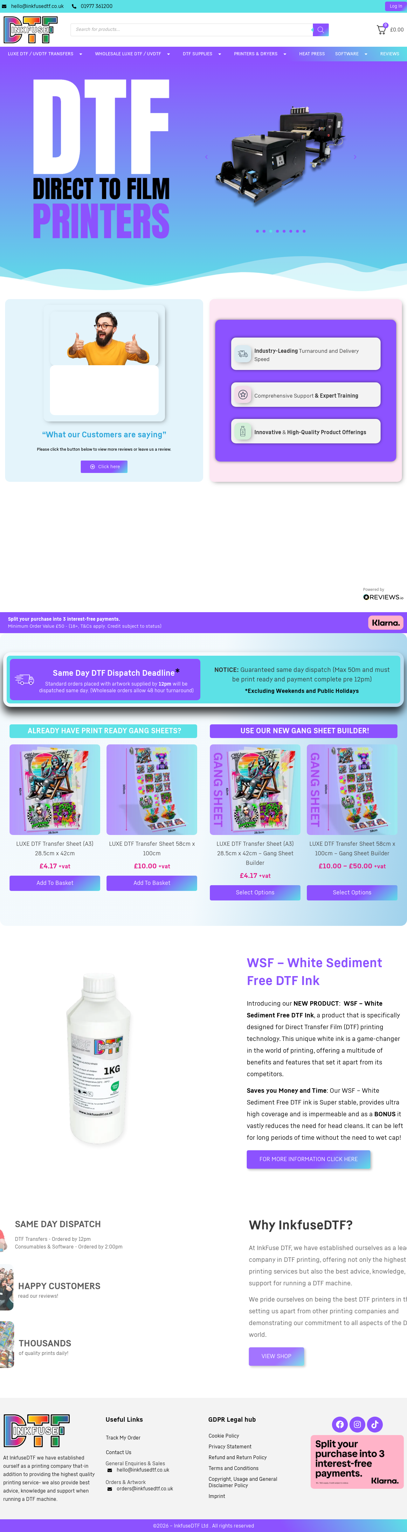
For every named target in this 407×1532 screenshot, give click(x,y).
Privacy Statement (230, 1446)
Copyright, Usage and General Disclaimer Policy (243, 1482)
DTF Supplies (203, 54)
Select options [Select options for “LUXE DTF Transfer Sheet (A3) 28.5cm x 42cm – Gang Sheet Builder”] (255, 893)
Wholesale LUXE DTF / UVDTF (134, 54)
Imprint (217, 1496)
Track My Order (123, 1437)
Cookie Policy (224, 1436)
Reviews (389, 54)
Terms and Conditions (234, 1468)
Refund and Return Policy (238, 1457)
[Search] (321, 30)
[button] (396, 6)
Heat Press (312, 54)
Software (352, 54)
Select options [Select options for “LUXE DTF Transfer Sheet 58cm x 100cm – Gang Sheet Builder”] (352, 893)
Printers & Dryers (261, 54)
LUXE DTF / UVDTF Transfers (46, 54)
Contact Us (118, 1452)
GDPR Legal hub (232, 1420)
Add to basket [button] (55, 883)
